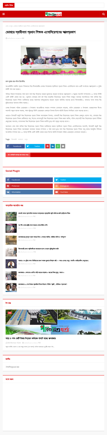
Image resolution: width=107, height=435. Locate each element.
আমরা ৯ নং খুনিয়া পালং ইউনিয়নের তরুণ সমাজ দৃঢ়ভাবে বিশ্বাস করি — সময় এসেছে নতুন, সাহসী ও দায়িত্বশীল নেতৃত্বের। (53, 260)
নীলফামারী (14, 139)
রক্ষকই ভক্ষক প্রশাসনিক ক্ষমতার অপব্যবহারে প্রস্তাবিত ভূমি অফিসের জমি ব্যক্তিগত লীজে (44, 213)
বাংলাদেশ (20, 139)
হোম (7, 26)
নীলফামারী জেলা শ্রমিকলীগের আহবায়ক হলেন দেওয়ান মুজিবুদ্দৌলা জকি (38, 248)
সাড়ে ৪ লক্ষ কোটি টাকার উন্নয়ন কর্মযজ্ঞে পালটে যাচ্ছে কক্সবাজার (31, 338)
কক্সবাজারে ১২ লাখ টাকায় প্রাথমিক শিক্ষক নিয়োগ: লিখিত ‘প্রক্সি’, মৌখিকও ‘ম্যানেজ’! (42, 284)
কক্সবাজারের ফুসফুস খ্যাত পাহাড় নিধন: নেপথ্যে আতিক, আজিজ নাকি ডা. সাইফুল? (42, 237)
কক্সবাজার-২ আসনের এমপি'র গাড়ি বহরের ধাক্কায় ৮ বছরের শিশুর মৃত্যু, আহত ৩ (41, 272)
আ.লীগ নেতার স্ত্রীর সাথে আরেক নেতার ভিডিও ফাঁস (33, 225)
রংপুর (10, 26)
